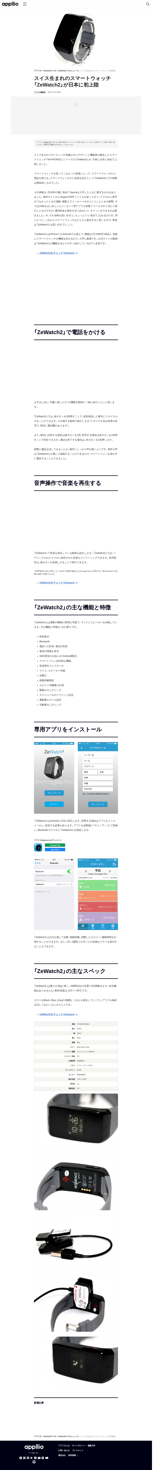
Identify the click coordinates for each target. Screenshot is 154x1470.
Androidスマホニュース (68, 71)
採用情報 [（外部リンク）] (73, 1455)
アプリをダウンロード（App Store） (55, 849)
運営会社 (62, 1455)
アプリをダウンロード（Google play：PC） (55, 845)
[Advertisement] (76, 115)
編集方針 (48, 142)
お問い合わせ (64, 1450)
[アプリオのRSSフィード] (43, 1458)
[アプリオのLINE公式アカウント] (34, 1462)
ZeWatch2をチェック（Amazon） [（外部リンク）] (58, 253)
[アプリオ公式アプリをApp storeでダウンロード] (35, 1458)
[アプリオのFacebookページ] (28, 1458)
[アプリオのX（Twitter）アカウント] (21, 1458)
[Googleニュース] (39, 1458)
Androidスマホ (49, 71)
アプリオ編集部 (39, 92)
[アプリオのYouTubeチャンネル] (46, 1458)
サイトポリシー (78, 1446)
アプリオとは (64, 1446)
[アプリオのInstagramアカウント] (24, 1458)
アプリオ (38, 71)
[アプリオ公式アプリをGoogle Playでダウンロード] (31, 1458)
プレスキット (77, 1450)
